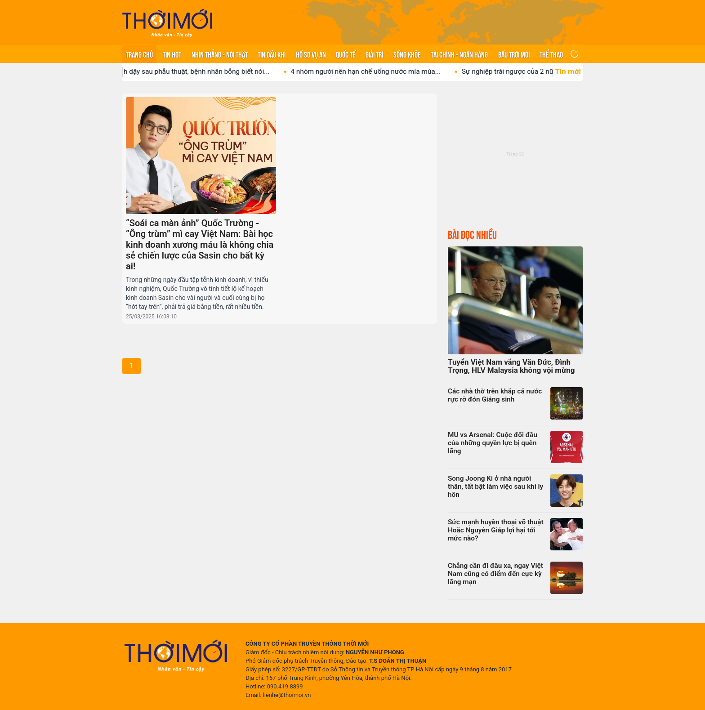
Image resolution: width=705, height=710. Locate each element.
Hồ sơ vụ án (311, 54)
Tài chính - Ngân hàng (459, 54)
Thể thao (551, 54)
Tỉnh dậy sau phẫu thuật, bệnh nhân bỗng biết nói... (200, 71)
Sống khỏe (407, 54)
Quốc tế (346, 54)
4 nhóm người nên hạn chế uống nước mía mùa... (374, 71)
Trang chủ (139, 54)
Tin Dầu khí (272, 54)
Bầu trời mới (514, 54)
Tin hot (172, 54)
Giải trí (374, 54)
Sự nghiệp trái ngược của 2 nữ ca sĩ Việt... (534, 71)
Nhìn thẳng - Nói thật (220, 54)
